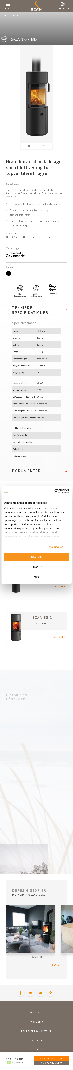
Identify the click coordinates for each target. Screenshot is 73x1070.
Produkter (15, 15)
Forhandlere (36, 1013)
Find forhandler (52, 1063)
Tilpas (36, 566)
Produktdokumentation (36, 1031)
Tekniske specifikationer (30, 310)
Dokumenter (26, 471)
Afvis (36, 576)
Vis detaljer (56, 546)
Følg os (56, 965)
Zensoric (52, 293)
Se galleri (38, 146)
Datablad (18, 1062)
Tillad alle (36, 557)
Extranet (36, 1040)
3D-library (36, 1049)
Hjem (5, 15)
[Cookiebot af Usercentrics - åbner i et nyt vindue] (54, 491)
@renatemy (38, 956)
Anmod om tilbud (51, 1058)
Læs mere (11, 196)
